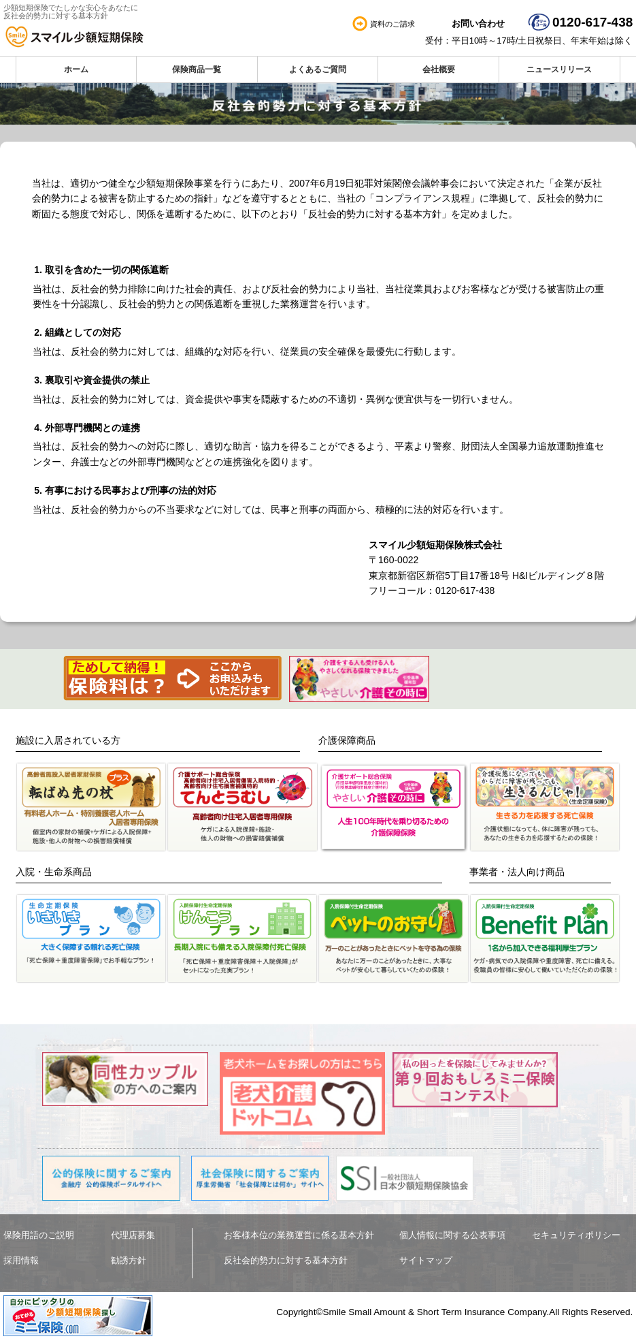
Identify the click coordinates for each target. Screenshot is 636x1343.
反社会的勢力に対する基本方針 (286, 1260)
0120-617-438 (592, 22)
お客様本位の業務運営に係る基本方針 (299, 1235)
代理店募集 (133, 1235)
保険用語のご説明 (38, 1235)
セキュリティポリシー (576, 1235)
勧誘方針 (128, 1260)
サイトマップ (425, 1260)
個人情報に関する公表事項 (452, 1235)
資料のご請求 (392, 24)
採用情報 (21, 1260)
